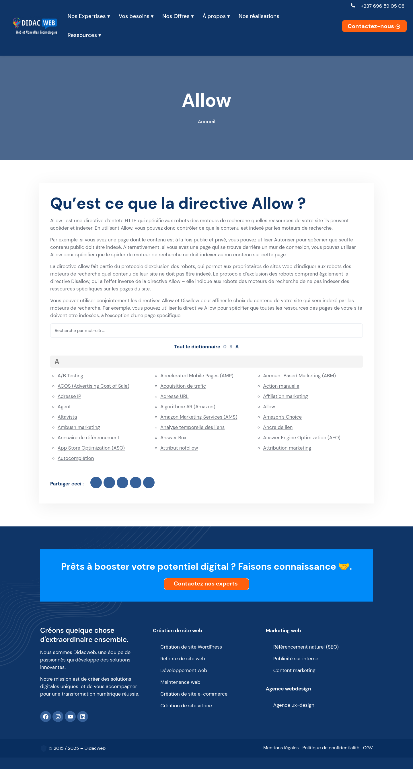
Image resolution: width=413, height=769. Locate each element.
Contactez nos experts (207, 583)
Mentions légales (281, 748)
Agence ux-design (293, 705)
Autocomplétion (76, 458)
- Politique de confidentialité (329, 748)
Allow (269, 406)
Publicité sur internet (296, 658)
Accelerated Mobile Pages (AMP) (196, 375)
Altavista (67, 417)
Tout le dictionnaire (197, 346)
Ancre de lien (278, 427)
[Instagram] (57, 716)
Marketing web (283, 630)
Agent (64, 406)
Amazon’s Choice (282, 417)
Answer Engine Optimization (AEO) (301, 437)
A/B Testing (70, 375)
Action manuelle (281, 386)
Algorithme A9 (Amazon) (187, 406)
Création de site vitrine (186, 705)
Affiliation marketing (285, 396)
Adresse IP (69, 396)
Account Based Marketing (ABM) (299, 375)
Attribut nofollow (179, 448)
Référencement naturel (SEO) (306, 647)
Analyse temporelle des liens (192, 427)
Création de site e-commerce (193, 694)
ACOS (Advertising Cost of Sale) (93, 386)
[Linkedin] (82, 716)
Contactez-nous (375, 26)
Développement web (183, 670)
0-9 (228, 346)
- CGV (366, 748)
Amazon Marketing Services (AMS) (198, 417)
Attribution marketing (287, 448)
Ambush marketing (79, 427)
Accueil (206, 121)
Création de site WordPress (191, 647)
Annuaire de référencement (89, 437)
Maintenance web (180, 682)
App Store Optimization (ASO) (91, 448)
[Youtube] (70, 716)
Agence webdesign (288, 689)
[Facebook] (45, 716)
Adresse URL (174, 396)
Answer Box (173, 437)
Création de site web (177, 630)
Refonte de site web (182, 658)
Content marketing (294, 670)
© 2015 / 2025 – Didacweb (77, 748)
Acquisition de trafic (183, 386)
